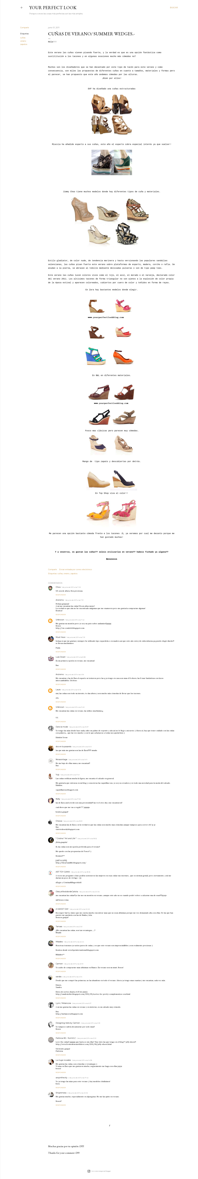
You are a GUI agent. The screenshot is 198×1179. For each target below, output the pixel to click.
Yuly (57, 775)
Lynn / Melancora (63, 1003)
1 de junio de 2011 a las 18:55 (80, 872)
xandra (58, 976)
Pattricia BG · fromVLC (66, 1038)
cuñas (22, 38)
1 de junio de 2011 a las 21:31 (72, 927)
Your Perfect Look (52, 8)
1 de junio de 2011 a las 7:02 (71, 587)
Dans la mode (62, 727)
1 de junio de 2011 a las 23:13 (73, 964)
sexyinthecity (61, 1077)
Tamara (59, 926)
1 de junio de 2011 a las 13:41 (82, 747)
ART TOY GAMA (63, 872)
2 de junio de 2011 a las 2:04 (72, 977)
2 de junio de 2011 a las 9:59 (90, 1023)
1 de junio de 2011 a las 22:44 (74, 942)
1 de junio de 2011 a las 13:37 (79, 727)
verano (23, 41)
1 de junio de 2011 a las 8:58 (76, 657)
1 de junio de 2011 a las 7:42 (74, 620)
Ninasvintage (61, 759)
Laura (58, 689)
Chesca (59, 821)
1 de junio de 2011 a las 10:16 (71, 690)
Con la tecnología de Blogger (99, 1171)
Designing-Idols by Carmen (68, 1023)
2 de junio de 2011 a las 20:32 (77, 1093)
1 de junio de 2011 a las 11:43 (74, 707)
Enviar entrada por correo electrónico (75, 569)
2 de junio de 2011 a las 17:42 (78, 1078)
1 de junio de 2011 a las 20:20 (80, 909)
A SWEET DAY (62, 909)
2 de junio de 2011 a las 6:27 (81, 1003)
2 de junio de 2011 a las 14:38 (82, 1060)
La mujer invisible (63, 1060)
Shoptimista (61, 1093)
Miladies (59, 942)
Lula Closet (60, 657)
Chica (58, 587)
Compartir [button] (24, 27)
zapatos (23, 44)
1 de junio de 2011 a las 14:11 (77, 759)
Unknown (60, 620)
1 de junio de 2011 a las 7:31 (74, 600)
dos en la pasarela (63, 746)
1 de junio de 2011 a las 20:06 (89, 892)
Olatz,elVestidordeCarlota (67, 891)
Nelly (58, 799)
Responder (61, 595)
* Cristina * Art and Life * (66, 838)
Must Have (60, 637)
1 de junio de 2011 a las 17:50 (71, 799)
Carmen (59, 964)
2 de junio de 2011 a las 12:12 (86, 1038)
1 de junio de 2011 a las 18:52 (87, 838)
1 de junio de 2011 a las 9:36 (74, 674)
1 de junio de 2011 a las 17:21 (70, 775)
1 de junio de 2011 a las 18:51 (72, 821)
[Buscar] (174, 8)
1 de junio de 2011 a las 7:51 (75, 637)
